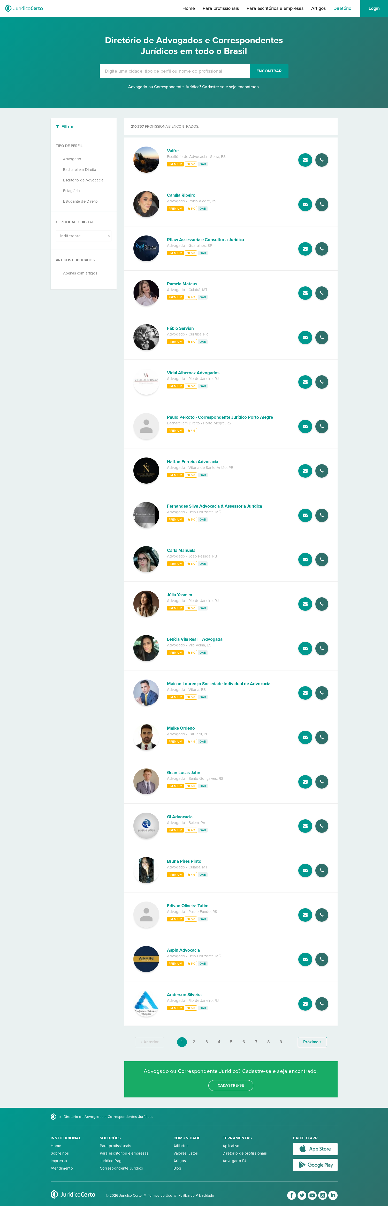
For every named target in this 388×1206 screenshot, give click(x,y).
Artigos (318, 8)
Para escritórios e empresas (275, 8)
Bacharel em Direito (79, 169)
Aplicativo (231, 1145)
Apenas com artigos (80, 273)
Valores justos (185, 1153)
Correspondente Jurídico (121, 1168)
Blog (177, 1168)
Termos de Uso (160, 1195)
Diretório (342, 8)
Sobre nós (60, 1153)
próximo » (312, 1041)
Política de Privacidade (196, 1195)
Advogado (72, 159)
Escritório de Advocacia (83, 180)
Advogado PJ (234, 1160)
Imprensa (59, 1160)
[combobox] (175, 71)
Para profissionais (221, 8)
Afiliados (181, 1145)
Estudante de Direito (80, 201)
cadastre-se (231, 1085)
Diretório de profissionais (245, 1153)
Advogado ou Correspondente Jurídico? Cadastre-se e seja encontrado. (194, 86)
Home (188, 8)
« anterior (149, 1041)
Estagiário (71, 191)
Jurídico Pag (111, 1160)
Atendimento (62, 1168)
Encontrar (269, 71)
